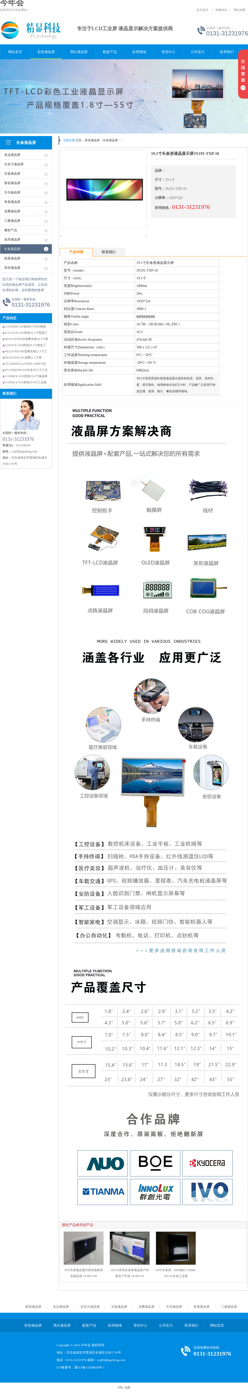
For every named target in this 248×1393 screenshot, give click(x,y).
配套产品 (110, 52)
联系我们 (227, 52)
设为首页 (202, 10)
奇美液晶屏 (201, 1307)
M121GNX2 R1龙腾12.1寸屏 (23, 357)
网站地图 (240, 10)
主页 (79, 140)
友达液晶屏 (61, 1307)
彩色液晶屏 (46, 52)
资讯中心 (168, 52)
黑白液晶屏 (79, 52)
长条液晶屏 (26, 142)
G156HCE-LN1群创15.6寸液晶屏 (26, 376)
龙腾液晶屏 (146, 1307)
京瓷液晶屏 (119, 1307)
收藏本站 (221, 10)
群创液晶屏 (33, 1307)
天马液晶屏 (174, 1307)
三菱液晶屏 (229, 1307)
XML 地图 (124, 1387)
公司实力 (198, 52)
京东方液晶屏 (90, 1307)
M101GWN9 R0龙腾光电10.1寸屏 (26, 339)
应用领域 (139, 52)
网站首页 (15, 52)
